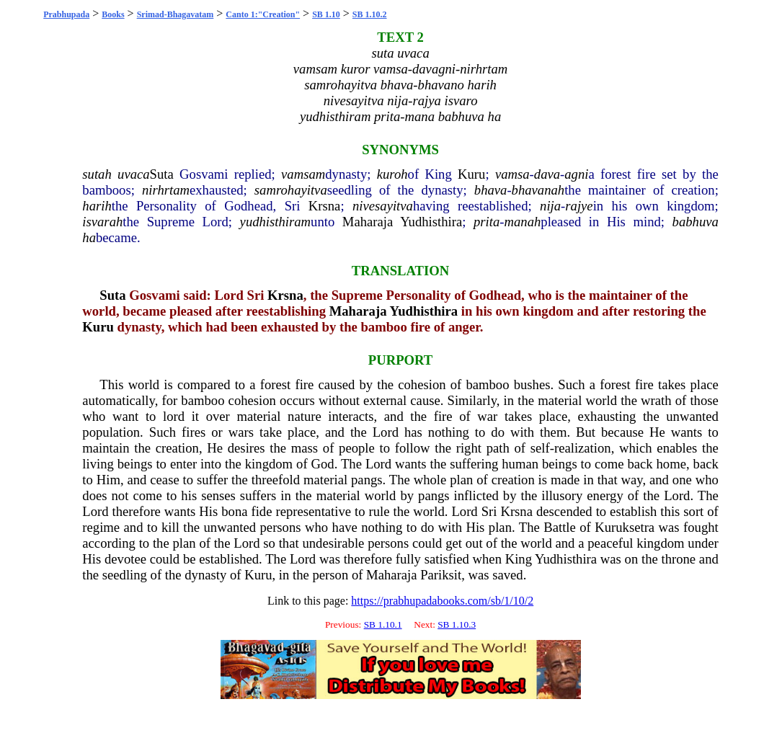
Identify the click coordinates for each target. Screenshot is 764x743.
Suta (162, 174)
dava (547, 174)
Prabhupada (66, 14)
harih (96, 205)
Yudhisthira (431, 221)
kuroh (392, 174)
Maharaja (367, 221)
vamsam (303, 174)
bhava (490, 189)
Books (113, 14)
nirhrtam (166, 189)
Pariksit (440, 574)
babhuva (695, 221)
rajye (578, 205)
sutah (96, 174)
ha (89, 237)
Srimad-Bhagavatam (175, 14)
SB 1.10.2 (369, 14)
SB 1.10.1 (383, 624)
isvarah (102, 221)
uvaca (133, 174)
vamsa (512, 174)
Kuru (471, 174)
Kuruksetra (624, 527)
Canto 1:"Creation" (263, 14)
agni (576, 174)
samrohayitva (290, 189)
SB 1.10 (326, 14)
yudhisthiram (275, 221)
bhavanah (538, 189)
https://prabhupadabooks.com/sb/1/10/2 (442, 601)
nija (550, 205)
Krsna (324, 205)
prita (486, 221)
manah (523, 221)
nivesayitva (382, 205)
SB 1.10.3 (456, 624)
